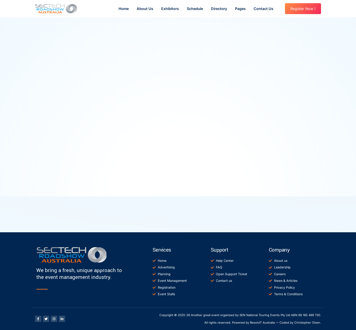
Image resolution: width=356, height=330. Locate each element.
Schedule (195, 8)
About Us (145, 8)
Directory (219, 8)
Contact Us (263, 8)
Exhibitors (170, 8)
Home (124, 8)
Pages (240, 8)
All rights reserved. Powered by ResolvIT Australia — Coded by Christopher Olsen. (262, 322)
